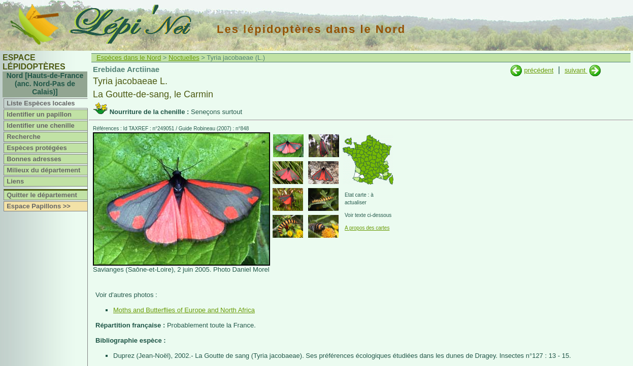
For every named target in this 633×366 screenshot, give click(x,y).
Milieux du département (43, 170)
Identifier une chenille (41, 125)
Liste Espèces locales (41, 103)
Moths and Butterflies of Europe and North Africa (184, 310)
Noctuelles (184, 57)
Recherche (23, 136)
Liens (15, 181)
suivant (575, 70)
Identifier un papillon (39, 114)
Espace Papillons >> (39, 206)
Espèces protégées (37, 148)
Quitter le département (42, 195)
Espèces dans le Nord (128, 57)
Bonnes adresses (34, 159)
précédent (538, 70)
